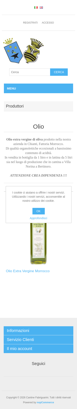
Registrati (30, 22)
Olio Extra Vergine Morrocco (28, 271)
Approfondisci (38, 218)
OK (38, 211)
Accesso (48, 22)
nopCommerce (45, 402)
